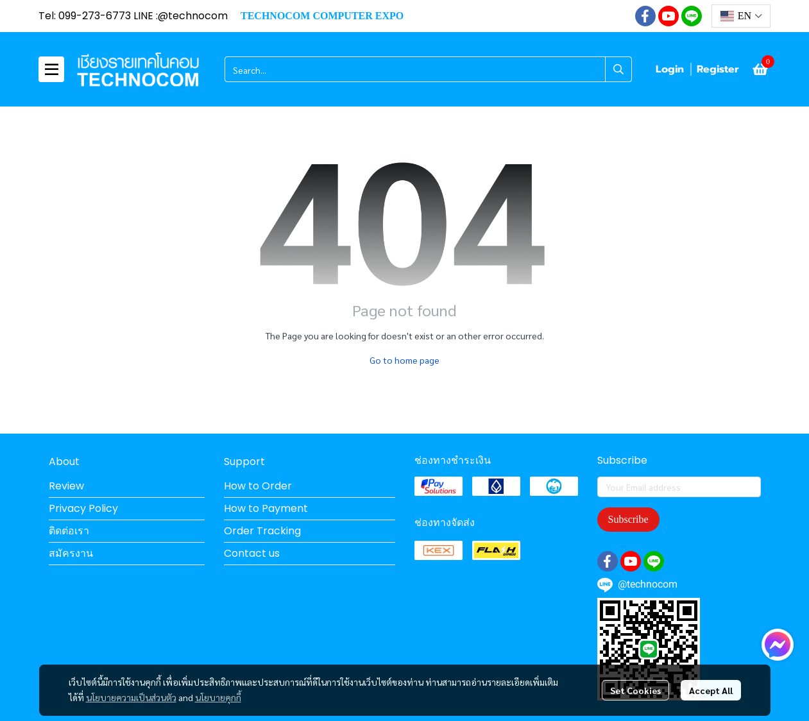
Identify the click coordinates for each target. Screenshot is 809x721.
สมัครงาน (71, 553)
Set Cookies (635, 690)
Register (718, 69)
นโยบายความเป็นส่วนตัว (131, 697)
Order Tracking (262, 530)
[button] (741, 16)
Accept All (711, 690)
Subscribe (628, 519)
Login (670, 69)
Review (66, 486)
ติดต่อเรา (69, 530)
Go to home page (404, 360)
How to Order (258, 486)
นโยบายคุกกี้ (218, 697)
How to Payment (266, 508)
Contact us (252, 553)
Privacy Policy (83, 508)
